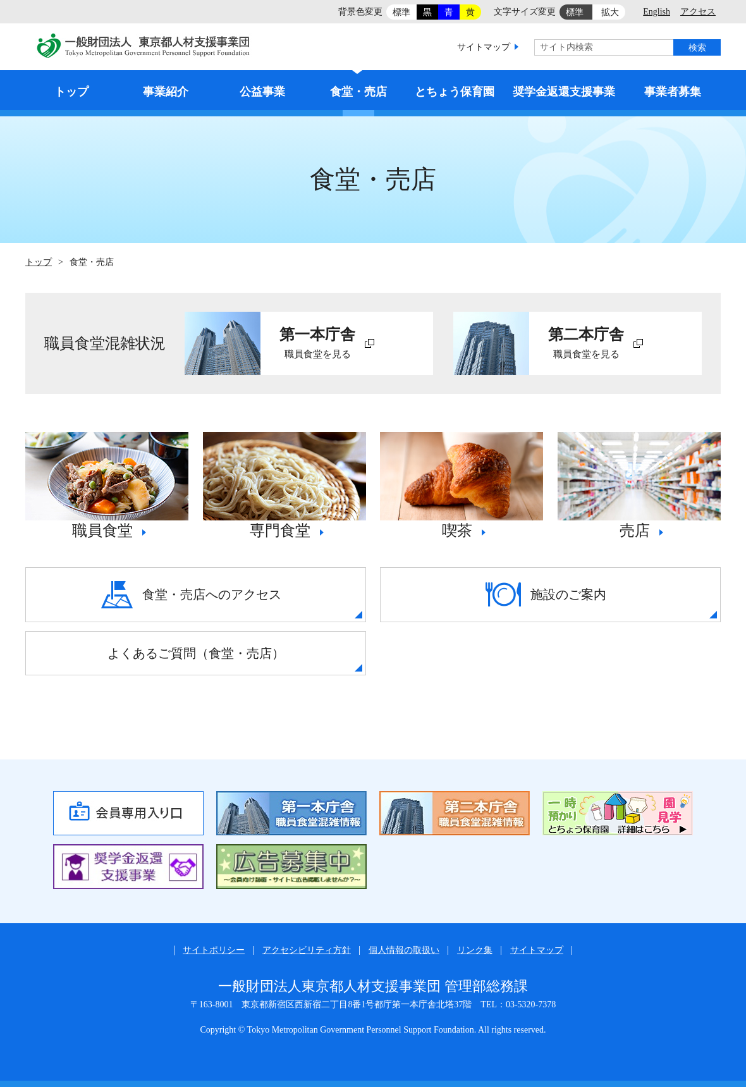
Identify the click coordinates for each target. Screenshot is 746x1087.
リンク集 (474, 950)
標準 (401, 12)
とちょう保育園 (454, 91)
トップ (71, 91)
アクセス (698, 11)
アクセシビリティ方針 (306, 950)
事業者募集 (672, 91)
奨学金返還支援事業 (564, 91)
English (656, 11)
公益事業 (262, 91)
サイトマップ (483, 47)
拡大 (610, 12)
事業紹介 (165, 91)
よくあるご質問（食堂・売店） (195, 653)
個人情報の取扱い (404, 950)
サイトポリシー (214, 950)
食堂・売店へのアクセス (191, 594)
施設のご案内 (546, 594)
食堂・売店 (358, 91)
